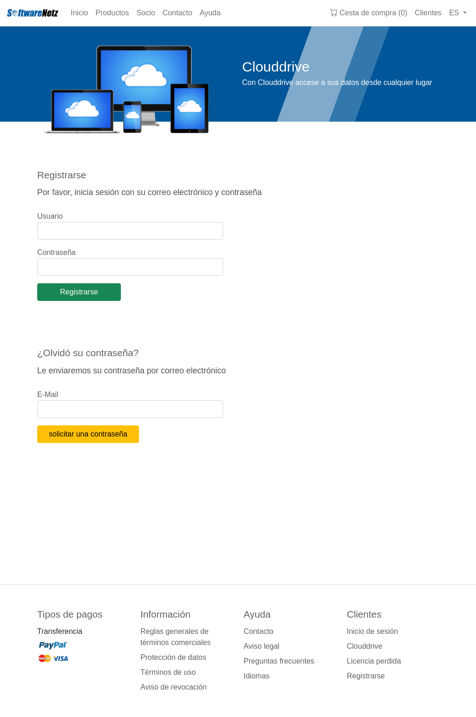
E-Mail (47, 394)
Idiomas (257, 676)
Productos (112, 13)
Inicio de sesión (372, 631)
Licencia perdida (374, 661)
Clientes (428, 13)
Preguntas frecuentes (279, 661)
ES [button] (455, 13)
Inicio (79, 13)
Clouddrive (364, 646)
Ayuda (210, 13)
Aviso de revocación (173, 687)
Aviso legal (261, 646)
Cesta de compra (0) (368, 13)
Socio (146, 13)
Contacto (177, 13)
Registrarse (366, 676)
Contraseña (56, 252)
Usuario (50, 216)
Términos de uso (168, 672)
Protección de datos (173, 657)
